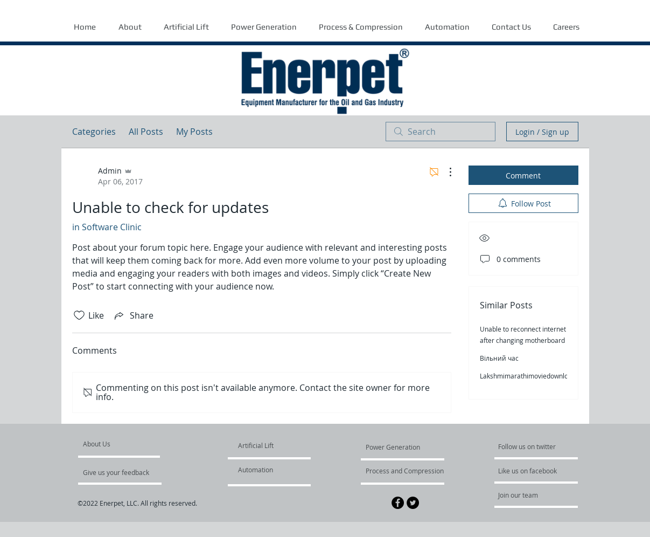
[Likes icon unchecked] (79, 315)
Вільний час (499, 358)
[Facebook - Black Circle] (398, 503)
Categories (94, 131)
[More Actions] (444, 172)
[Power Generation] (395, 447)
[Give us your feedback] (121, 472)
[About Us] (124, 444)
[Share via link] (133, 315)
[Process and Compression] (405, 471)
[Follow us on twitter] (527, 446)
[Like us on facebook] (530, 471)
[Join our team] (527, 495)
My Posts (194, 131)
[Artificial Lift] (263, 445)
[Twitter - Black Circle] (413, 503)
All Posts (146, 131)
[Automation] (269, 470)
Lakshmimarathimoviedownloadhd (531, 375)
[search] (440, 131)
